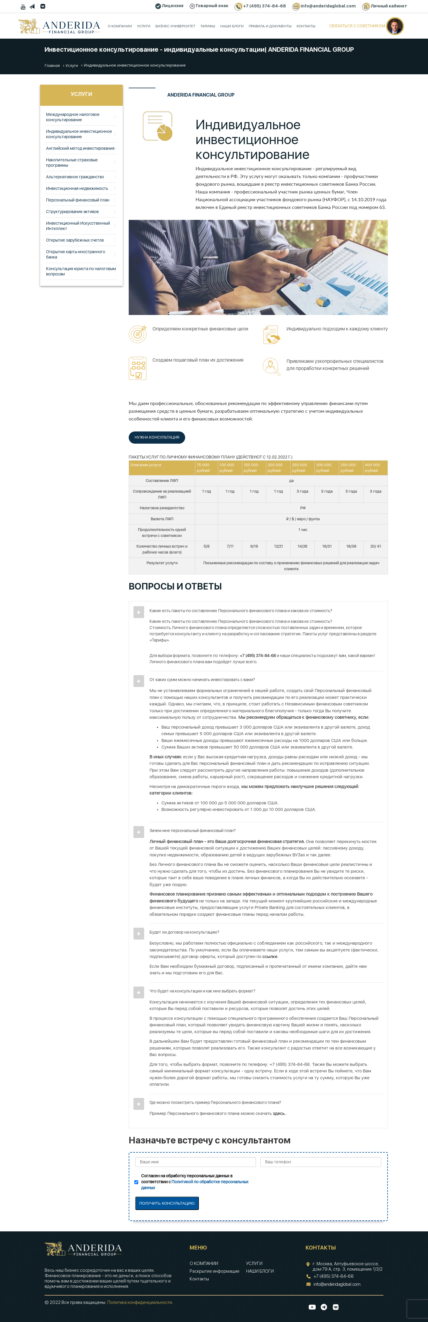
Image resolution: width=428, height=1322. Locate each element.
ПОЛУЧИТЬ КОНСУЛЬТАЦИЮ (167, 1203)
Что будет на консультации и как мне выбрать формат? (202, 991)
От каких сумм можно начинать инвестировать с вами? (202, 679)
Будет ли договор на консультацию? (184, 932)
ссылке (269, 956)
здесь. (279, 1113)
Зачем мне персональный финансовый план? (193, 830)
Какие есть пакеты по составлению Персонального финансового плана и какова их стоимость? (241, 610)
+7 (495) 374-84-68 (258, 655)
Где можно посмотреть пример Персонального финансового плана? (215, 1102)
